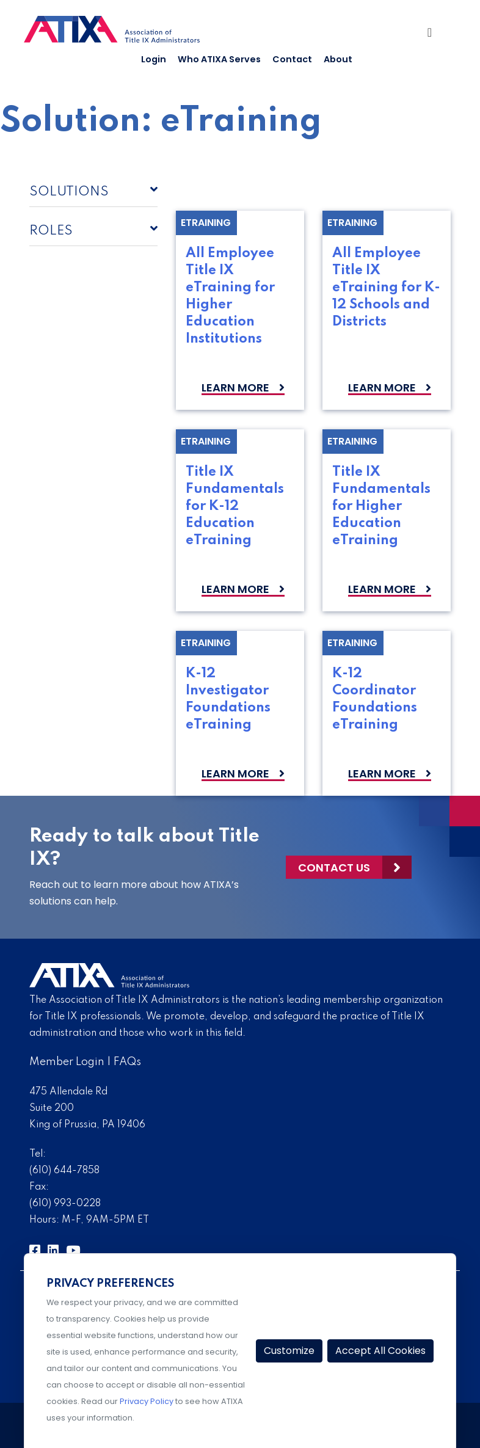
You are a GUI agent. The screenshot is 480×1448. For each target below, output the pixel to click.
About (338, 59)
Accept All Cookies (380, 1351)
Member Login (66, 1062)
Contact (292, 59)
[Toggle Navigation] (434, 35)
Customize (289, 1351)
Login (153, 59)
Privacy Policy (146, 1401)
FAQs (127, 1062)
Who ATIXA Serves (219, 59)
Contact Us (334, 867)
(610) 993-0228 (65, 1204)
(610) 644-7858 (64, 1171)
